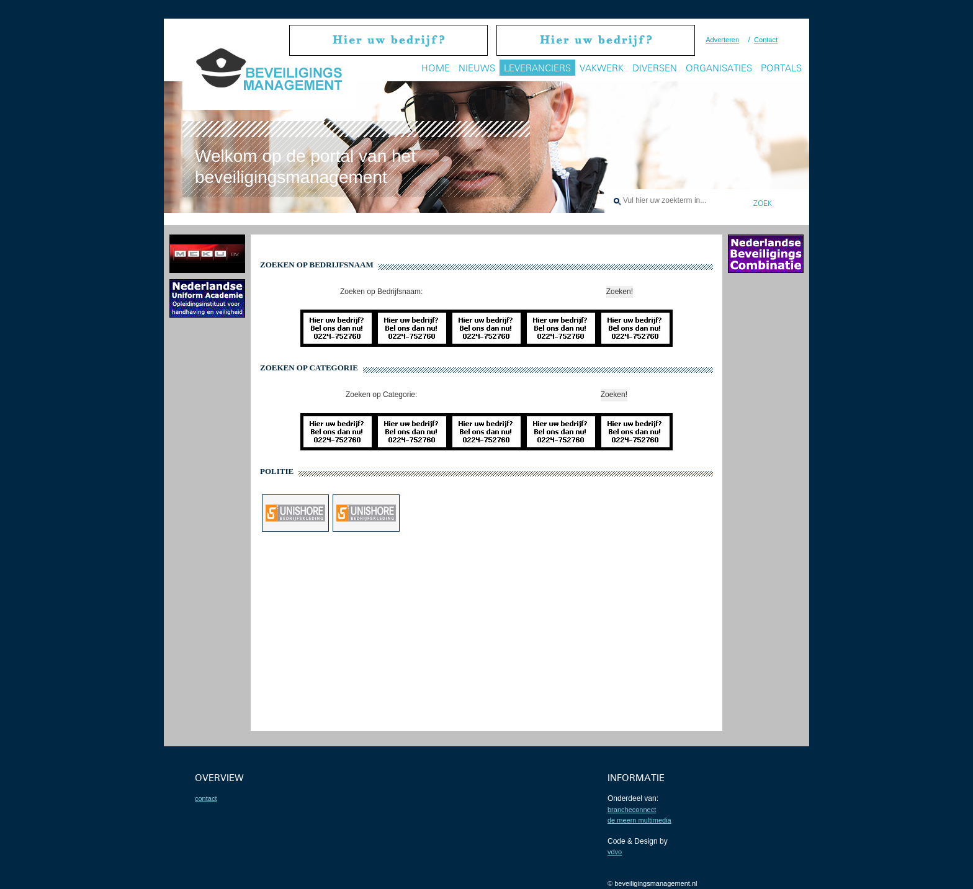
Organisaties (719, 68)
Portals (781, 68)
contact (206, 798)
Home (435, 68)
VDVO (615, 851)
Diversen (654, 68)
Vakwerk (602, 68)
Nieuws (477, 68)
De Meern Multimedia (639, 820)
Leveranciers (537, 68)
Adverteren (722, 39)
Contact (766, 39)
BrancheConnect (632, 809)
